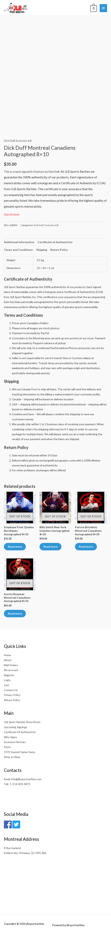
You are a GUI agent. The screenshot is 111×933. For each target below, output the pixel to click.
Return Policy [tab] (59, 249)
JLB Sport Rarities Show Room (22, 722)
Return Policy (12, 700)
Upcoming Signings (15, 727)
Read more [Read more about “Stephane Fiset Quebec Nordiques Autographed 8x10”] (15, 546)
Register (9, 675)
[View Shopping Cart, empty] (93, 8)
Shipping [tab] (41, 249)
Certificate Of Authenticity (20, 732)
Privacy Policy (12, 695)
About (8, 660)
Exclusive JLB (24, 140)
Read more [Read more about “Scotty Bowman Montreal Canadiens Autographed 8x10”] (15, 613)
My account (11, 670)
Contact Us (11, 690)
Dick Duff (9, 140)
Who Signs (10, 737)
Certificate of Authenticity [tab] (55, 242)
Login (7, 680)
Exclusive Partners (15, 742)
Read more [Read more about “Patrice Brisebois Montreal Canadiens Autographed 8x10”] (86, 546)
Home (7, 655)
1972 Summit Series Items (19, 752)
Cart (6, 685)
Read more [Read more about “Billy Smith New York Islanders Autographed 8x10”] (50, 546)
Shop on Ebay (12, 757)
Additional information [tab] (19, 242)
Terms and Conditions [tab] (18, 249)
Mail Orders (11, 665)
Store (7, 747)
